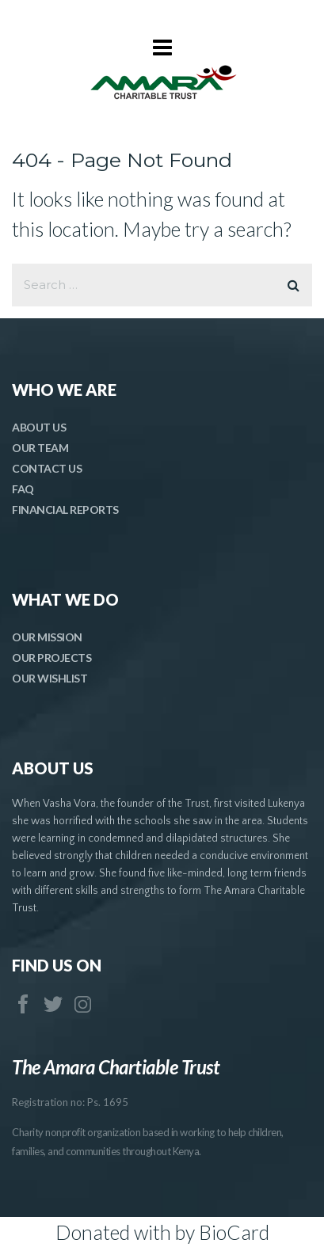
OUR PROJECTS (51, 657)
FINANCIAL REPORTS (65, 509)
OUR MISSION (47, 637)
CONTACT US (47, 468)
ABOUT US (39, 427)
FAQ (23, 489)
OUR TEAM (40, 447)
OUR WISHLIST (49, 678)
